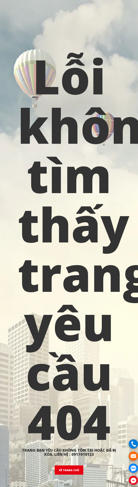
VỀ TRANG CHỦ (69, 470)
